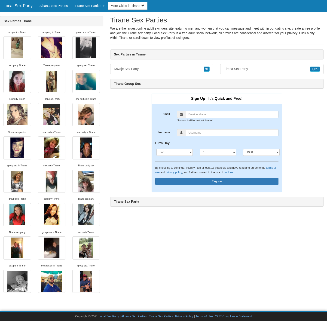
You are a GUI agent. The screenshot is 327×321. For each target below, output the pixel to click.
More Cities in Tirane (127, 6)
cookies (228, 172)
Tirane (123, 38)
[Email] (232, 114)
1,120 (315, 69)
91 (206, 69)
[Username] (232, 132)
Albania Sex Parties (54, 6)
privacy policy (174, 172)
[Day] (218, 152)
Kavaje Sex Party (162, 69)
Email (166, 114)
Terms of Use (204, 316)
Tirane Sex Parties (161, 316)
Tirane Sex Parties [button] (89, 6)
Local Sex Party (18, 5)
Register (217, 181)
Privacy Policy (184, 316)
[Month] (174, 152)
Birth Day (162, 143)
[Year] (261, 152)
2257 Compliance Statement (233, 316)
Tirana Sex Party (272, 69)
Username (163, 132)
